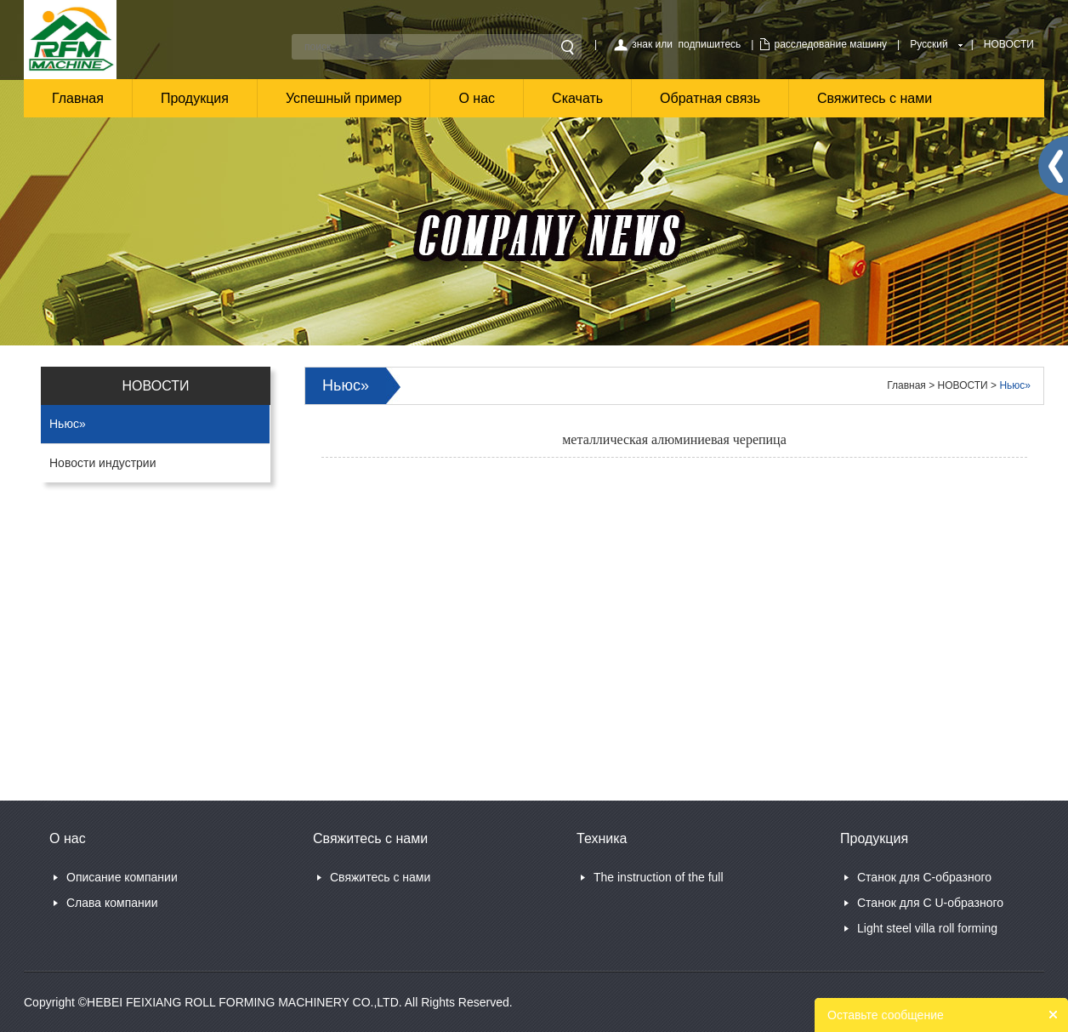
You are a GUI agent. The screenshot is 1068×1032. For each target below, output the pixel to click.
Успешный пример (344, 98)
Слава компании (111, 902)
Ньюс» (67, 423)
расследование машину (830, 44)
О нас (476, 98)
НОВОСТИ (1009, 44)
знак (642, 44)
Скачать (577, 98)
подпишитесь (710, 44)
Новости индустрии (102, 463)
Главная (78, 98)
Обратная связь (710, 98)
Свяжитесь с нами (874, 98)
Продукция (195, 98)
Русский (929, 44)
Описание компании (122, 877)
